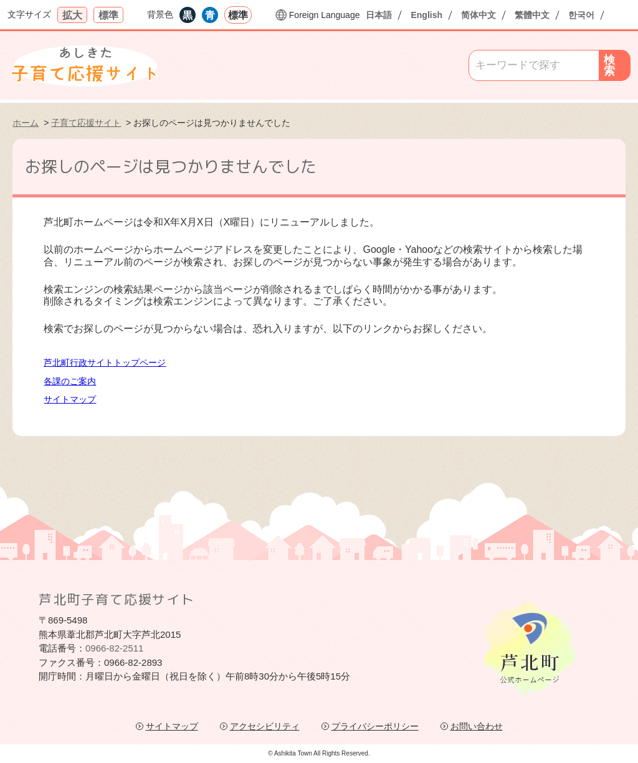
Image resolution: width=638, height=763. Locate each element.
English (426, 15)
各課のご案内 (70, 381)
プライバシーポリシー (375, 726)
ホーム (25, 123)
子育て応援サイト (86, 123)
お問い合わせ (476, 726)
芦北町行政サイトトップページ (105, 362)
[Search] (534, 65)
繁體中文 (532, 15)
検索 (609, 65)
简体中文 (478, 15)
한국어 (581, 15)
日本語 (379, 15)
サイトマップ (70, 399)
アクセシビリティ (265, 726)
